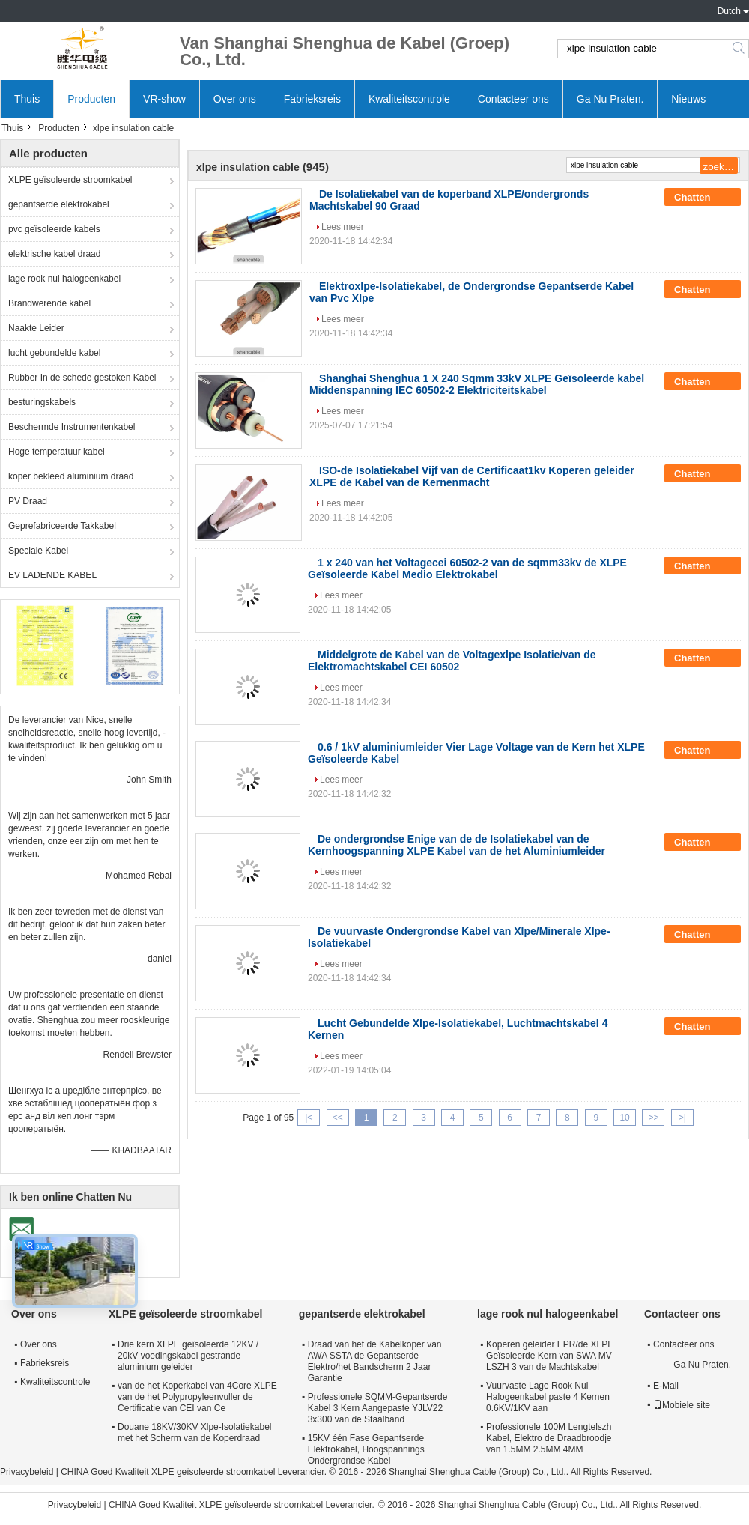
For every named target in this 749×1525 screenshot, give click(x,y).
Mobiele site (681, 1405)
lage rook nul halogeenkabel (64, 278)
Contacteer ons (513, 99)
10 (624, 1117)
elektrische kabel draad (54, 254)
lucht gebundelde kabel (54, 353)
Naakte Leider (36, 328)
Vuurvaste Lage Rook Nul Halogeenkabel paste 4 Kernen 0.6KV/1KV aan (548, 1396)
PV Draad (27, 501)
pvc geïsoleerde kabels (54, 229)
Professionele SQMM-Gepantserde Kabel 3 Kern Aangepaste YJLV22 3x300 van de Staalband (378, 1408)
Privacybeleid (26, 1472)
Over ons (234, 99)
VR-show (164, 99)
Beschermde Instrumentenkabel (71, 427)
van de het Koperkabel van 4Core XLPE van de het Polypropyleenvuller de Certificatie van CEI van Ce (197, 1396)
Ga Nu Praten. (610, 99)
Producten (91, 99)
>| (682, 1117)
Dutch (729, 11)
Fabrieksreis (312, 99)
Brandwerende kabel (49, 303)
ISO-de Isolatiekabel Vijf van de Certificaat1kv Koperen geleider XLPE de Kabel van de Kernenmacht (471, 476)
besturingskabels (42, 402)
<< (338, 1117)
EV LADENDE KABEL (52, 575)
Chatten (702, 197)
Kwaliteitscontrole (409, 99)
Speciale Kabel (38, 550)
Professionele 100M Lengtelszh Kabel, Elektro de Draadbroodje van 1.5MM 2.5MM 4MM (548, 1438)
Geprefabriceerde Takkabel (62, 526)
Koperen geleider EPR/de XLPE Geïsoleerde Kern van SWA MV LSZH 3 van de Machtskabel (549, 1355)
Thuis (27, 99)
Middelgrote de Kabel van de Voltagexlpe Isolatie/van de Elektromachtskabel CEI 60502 (452, 661)
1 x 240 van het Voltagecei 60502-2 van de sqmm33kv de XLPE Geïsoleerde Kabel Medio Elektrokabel (467, 568)
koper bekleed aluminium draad (70, 476)
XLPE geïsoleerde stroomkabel (70, 180)
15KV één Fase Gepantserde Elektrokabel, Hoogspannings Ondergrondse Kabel (366, 1449)
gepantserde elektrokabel (58, 204)
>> (653, 1117)
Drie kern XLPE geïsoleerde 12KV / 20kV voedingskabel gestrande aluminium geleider (188, 1355)
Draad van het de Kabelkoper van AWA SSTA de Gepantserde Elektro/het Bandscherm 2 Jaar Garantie (375, 1361)
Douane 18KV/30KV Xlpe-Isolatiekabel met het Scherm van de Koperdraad (194, 1432)
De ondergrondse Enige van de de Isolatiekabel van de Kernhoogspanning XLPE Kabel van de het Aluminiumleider (456, 845)
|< (308, 1117)
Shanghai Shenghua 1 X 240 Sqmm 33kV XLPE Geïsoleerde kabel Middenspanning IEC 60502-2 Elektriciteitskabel (476, 384)
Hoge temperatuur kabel (56, 451)
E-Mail (666, 1385)
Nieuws (688, 99)
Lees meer (342, 227)
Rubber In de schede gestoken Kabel (82, 377)
